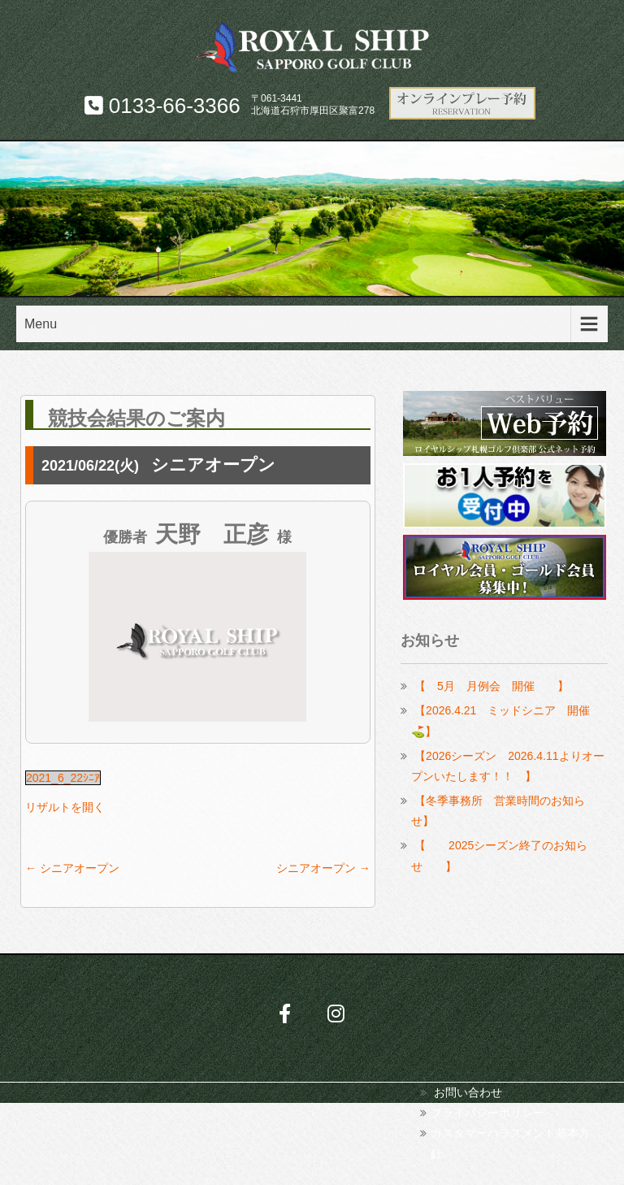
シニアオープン (72, 868)
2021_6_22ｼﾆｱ (63, 777)
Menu (40, 324)
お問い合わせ (468, 1092)
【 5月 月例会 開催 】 (491, 685)
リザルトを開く (65, 807)
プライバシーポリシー (487, 1112)
